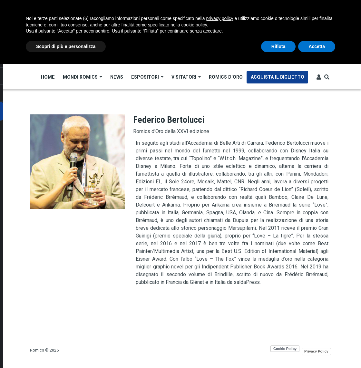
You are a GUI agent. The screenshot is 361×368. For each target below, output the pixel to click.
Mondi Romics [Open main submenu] (82, 77)
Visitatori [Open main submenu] (186, 77)
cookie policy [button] (194, 24)
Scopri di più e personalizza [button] (65, 46)
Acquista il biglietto (277, 77)
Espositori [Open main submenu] (147, 77)
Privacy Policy (316, 351)
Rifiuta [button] (278, 46)
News (116, 77)
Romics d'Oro (226, 77)
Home (48, 77)
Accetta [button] (316, 46)
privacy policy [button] (219, 18)
